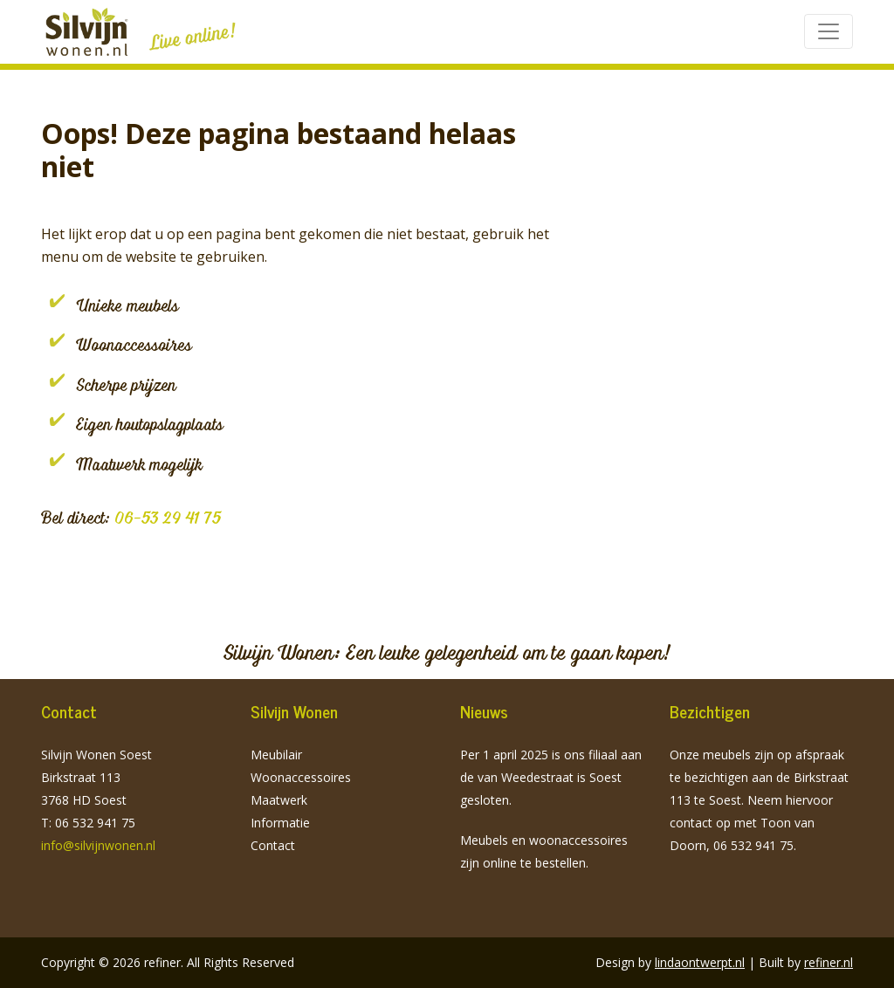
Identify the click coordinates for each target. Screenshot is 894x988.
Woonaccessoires (301, 777)
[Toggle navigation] (828, 31)
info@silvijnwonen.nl (98, 845)
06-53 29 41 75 (167, 517)
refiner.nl (828, 962)
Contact (273, 845)
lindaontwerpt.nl (700, 962)
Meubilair (276, 754)
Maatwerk (279, 800)
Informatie (280, 822)
